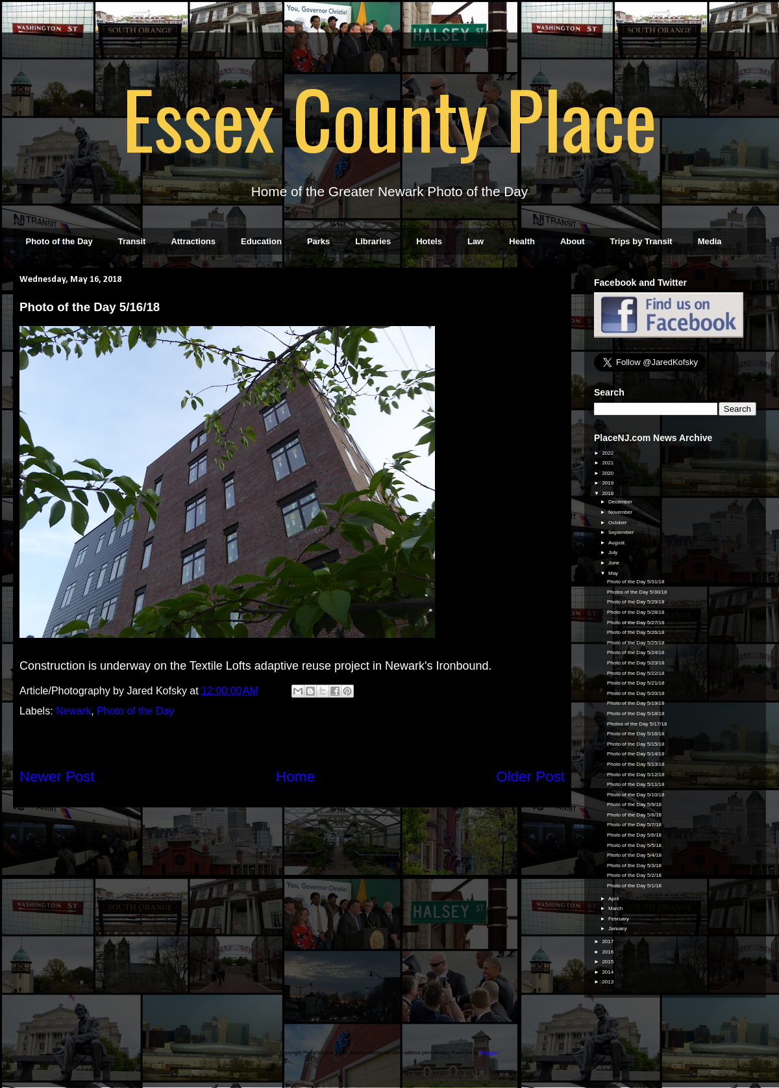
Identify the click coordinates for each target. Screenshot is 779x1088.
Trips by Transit (641, 241)
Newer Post (57, 776)
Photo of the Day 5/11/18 (636, 784)
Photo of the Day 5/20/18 (636, 693)
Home (295, 776)
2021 (608, 463)
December (621, 502)
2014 (608, 972)
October (618, 522)
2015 (608, 962)
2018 (608, 493)
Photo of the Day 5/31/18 (636, 582)
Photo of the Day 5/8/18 (634, 815)
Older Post (530, 776)
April (614, 899)
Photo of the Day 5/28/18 (636, 612)
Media (710, 241)
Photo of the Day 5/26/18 (636, 632)
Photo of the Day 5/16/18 (636, 734)
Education (261, 241)
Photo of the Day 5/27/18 (636, 623)
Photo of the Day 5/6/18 (634, 835)
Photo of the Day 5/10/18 (636, 795)
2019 (608, 483)
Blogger (489, 1053)
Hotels (429, 241)
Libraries (373, 241)
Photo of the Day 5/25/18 (636, 643)
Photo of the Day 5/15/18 (636, 744)
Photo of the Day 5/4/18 (634, 855)
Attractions (193, 241)
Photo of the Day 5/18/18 (636, 713)
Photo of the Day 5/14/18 (636, 754)
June (614, 563)
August (617, 543)
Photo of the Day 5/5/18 (634, 845)
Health (522, 241)
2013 (608, 982)
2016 (608, 952)
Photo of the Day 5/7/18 (634, 825)
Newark (73, 710)
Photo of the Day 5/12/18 (636, 775)
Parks (318, 241)
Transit (132, 241)
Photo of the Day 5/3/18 (634, 865)
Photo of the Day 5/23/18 (636, 663)
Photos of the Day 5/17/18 (637, 724)
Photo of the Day (59, 241)
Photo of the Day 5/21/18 (636, 683)
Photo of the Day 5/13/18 (636, 764)
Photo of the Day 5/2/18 (634, 875)
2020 (608, 473)
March (616, 908)
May (613, 573)
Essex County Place (389, 117)
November (621, 512)
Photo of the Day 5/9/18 (634, 804)
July (613, 552)
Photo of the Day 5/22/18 (636, 673)
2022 (608, 453)
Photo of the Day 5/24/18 (636, 652)
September (621, 532)
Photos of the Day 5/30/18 (637, 592)
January (618, 928)
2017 (608, 941)
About (572, 241)
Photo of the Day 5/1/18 (634, 886)
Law (475, 241)
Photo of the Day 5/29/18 (636, 602)
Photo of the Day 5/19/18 (636, 703)
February (619, 919)
